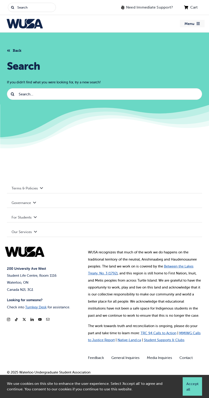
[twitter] (24, 319)
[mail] (47, 319)
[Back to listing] (16, 50)
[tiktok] (16, 319)
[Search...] (104, 94)
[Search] (32, 7)
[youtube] (40, 319)
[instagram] (8, 319)
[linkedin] (32, 319)
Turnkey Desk (36, 307)
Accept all (192, 386)
